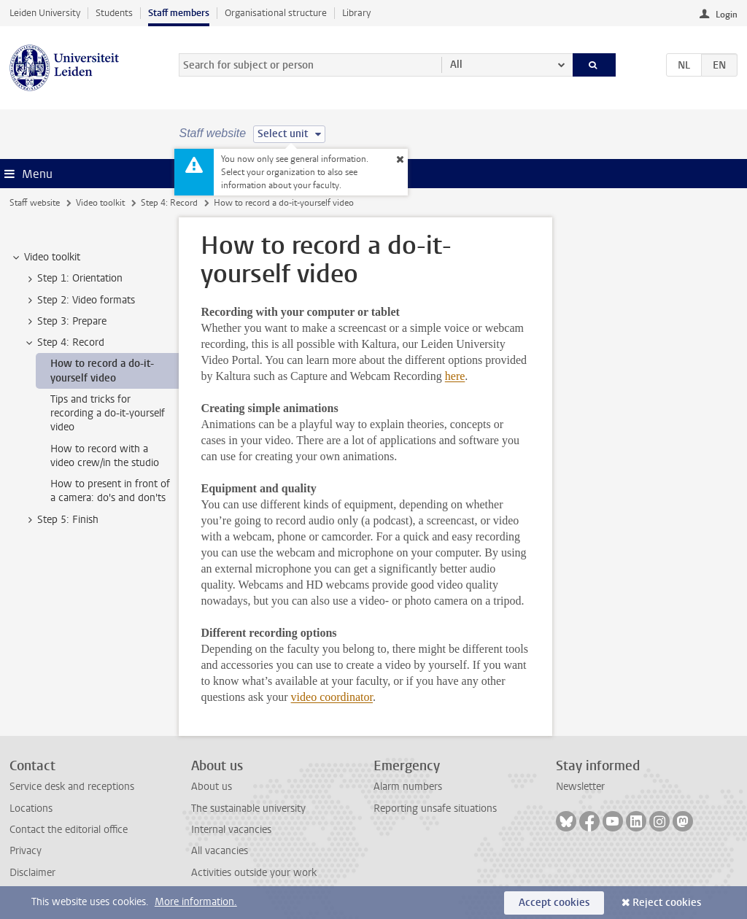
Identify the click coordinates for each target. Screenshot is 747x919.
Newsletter (580, 787)
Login (727, 14)
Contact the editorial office (68, 830)
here (455, 376)
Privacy (25, 851)
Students (114, 13)
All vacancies (219, 851)
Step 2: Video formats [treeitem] (79, 300)
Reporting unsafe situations (435, 808)
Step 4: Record (169, 203)
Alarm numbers (408, 787)
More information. (196, 902)
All (456, 64)
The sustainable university (248, 808)
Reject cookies (666, 903)
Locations (31, 808)
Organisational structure (276, 13)
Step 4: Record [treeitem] (63, 343)
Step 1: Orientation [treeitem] (73, 278)
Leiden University (44, 13)
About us (211, 787)
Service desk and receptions (71, 787)
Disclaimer (32, 873)
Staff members (178, 13)
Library (356, 13)
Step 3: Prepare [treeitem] (65, 321)
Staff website (34, 203)
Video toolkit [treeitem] (45, 257)
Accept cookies (554, 903)
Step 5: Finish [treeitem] (60, 520)
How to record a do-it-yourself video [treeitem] (102, 370)
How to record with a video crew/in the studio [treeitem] (104, 456)
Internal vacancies (231, 830)
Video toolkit (100, 203)
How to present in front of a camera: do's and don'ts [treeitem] (110, 491)
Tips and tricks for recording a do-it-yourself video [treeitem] (107, 413)
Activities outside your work (254, 873)
